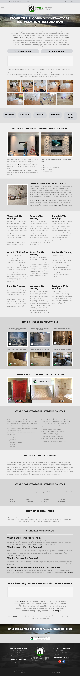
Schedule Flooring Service (70, 116)
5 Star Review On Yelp (23, 601)
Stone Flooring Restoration (25, 115)
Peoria (25, 37)
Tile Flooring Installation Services (44, 200)
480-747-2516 (11, 1)
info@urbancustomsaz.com (23, 1)
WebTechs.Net (56, 672)
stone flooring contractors (52, 615)
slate (19, 421)
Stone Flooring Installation (9, 115)
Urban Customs (27, 671)
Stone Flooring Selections (55, 115)
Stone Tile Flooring (40, 115)
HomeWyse (18, 570)
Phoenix (14, 37)
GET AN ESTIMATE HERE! (56, 51)
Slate (14, 464)
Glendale (19, 37)
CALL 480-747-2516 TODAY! (23, 51)
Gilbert (29, 37)
